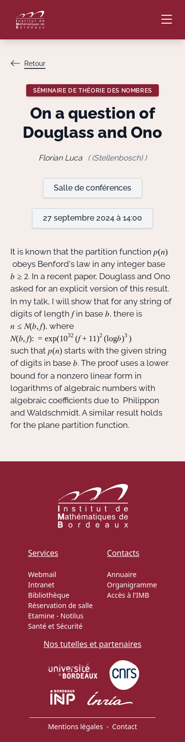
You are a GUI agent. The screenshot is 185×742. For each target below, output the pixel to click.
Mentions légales (75, 726)
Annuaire (122, 574)
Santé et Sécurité (55, 626)
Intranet (41, 584)
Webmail (42, 574)
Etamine (41, 615)
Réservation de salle (60, 605)
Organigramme (132, 584)
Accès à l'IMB (128, 595)
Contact (124, 726)
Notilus (72, 615)
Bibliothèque (49, 595)
